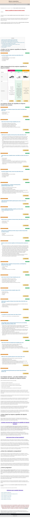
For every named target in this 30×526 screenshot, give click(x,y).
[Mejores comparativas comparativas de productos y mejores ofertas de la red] (15, 2)
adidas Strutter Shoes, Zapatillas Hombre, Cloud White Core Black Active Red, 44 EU (15, 157)
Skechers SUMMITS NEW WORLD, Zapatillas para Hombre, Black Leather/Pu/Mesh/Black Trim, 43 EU (12, 211)
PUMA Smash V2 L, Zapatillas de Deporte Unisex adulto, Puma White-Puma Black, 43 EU (13, 111)
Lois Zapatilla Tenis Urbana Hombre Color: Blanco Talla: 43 (11, 315)
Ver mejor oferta (26, 64)
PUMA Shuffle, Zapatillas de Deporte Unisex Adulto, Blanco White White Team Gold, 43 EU (14, 303)
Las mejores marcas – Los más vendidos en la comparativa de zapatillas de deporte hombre (13, 43)
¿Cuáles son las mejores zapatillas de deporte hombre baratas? (9, 40)
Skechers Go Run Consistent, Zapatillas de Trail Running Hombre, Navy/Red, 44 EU (14, 245)
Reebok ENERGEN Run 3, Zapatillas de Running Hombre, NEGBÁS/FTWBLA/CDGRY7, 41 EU (11, 187)
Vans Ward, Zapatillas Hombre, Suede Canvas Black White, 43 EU (12, 56)
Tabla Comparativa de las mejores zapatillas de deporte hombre (9, 41)
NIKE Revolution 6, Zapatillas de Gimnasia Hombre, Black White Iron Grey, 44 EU (14, 220)
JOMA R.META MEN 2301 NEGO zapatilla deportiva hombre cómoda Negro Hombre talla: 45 (13, 203)
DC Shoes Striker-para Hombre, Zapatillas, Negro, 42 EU (10, 291)
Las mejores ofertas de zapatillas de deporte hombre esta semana (10, 42)
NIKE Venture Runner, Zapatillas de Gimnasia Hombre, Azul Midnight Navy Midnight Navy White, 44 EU (13, 266)
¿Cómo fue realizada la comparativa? (6, 47)
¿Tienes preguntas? (4, 48)
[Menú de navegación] (28, 4)
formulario (26, 519)
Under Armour (26, 73)
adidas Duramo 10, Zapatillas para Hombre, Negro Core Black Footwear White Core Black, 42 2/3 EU (14, 233)
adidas (11, 73)
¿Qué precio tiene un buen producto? (7, 46)
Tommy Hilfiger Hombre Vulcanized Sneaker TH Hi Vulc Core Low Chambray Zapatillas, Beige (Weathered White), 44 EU (14, 325)
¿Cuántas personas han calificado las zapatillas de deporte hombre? (11, 45)
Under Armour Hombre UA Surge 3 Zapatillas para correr (10, 278)
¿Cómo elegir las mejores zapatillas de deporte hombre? (8, 44)
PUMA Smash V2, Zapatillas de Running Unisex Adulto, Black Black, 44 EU (13, 136)
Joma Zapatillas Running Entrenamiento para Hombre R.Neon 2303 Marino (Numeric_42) (13, 372)
